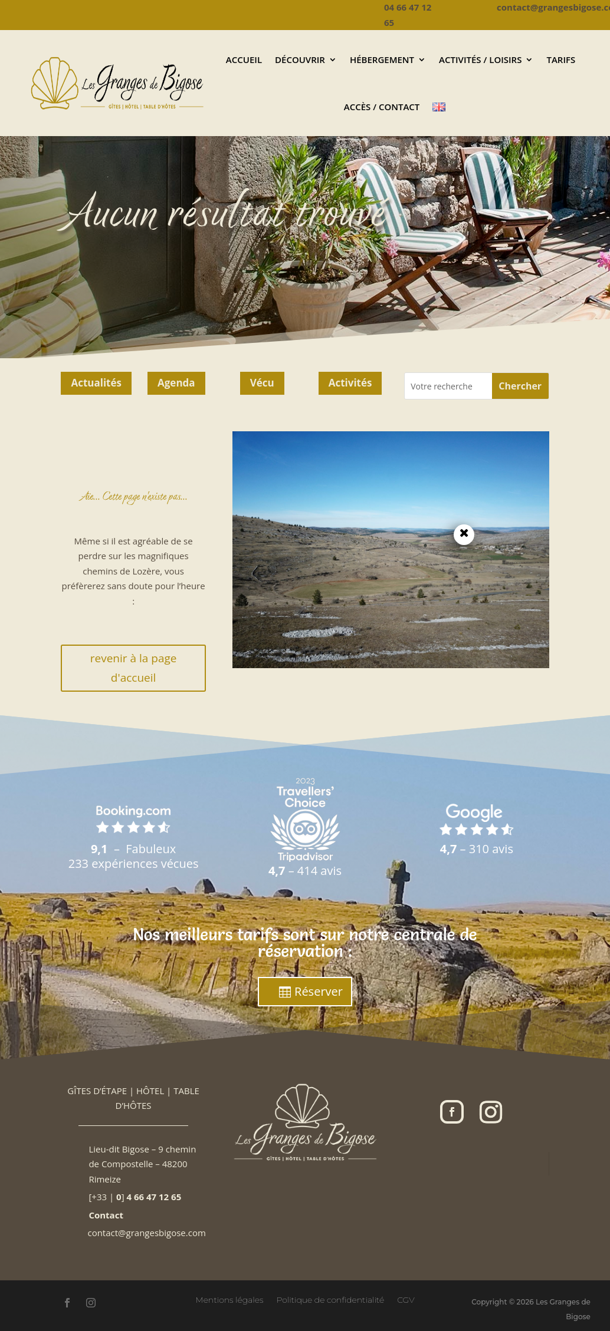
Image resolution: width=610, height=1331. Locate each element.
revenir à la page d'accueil (133, 667)
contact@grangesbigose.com (146, 1232)
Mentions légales (229, 1299)
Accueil (244, 59)
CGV (406, 1299)
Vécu (262, 382)
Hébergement (382, 59)
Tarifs (560, 59)
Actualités (96, 382)
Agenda (176, 382)
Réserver (318, 991)
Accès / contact (382, 107)
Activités (350, 382)
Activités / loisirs (480, 59)
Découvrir (300, 59)
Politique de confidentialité (330, 1299)
